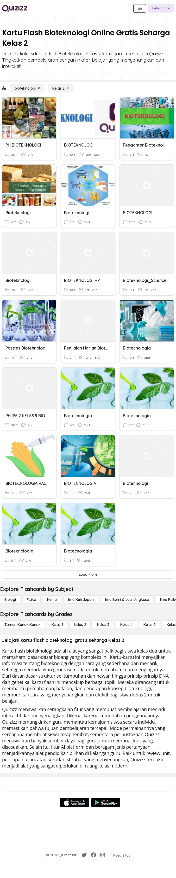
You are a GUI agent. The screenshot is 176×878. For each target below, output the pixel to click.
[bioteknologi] (27, 88)
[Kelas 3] (103, 624)
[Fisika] (31, 599)
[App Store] (74, 802)
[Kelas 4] (126, 624)
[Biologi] (10, 599)
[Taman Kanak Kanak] (22, 624)
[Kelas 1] (57, 624)
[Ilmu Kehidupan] (80, 599)
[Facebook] (93, 855)
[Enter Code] (161, 8)
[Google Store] (105, 802)
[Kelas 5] (149, 624)
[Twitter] (84, 855)
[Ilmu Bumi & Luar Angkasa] (127, 599)
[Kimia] (52, 599)
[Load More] (88, 574)
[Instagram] (102, 855)
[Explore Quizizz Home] (14, 8)
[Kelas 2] (60, 88)
